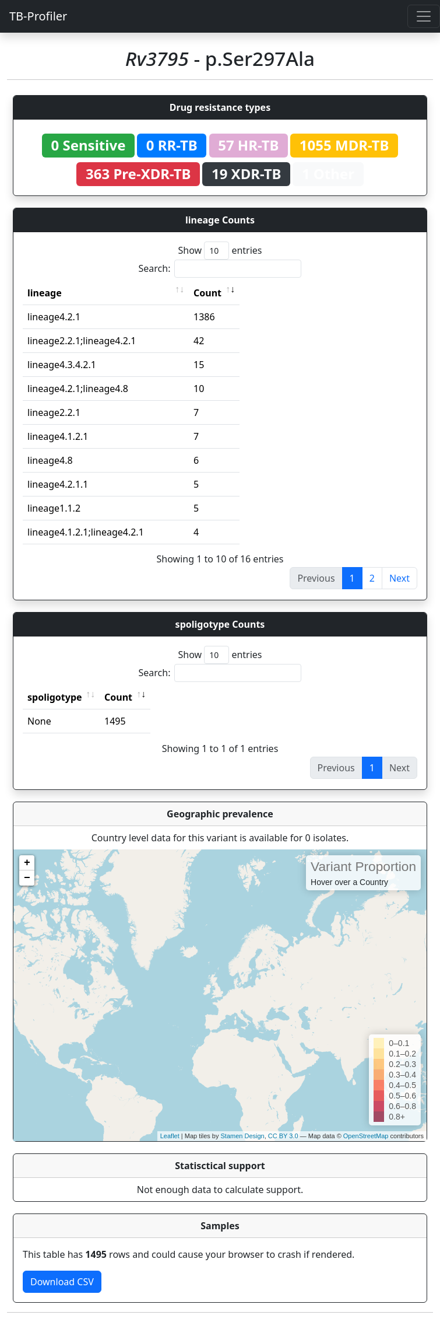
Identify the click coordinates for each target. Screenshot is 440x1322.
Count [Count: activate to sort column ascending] (207, 292)
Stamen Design (242, 1135)
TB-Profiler (38, 16)
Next (399, 578)
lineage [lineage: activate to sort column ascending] (44, 292)
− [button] (27, 878)
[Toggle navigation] (423, 16)
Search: (220, 269)
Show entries (220, 251)
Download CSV (62, 1281)
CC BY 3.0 (283, 1135)
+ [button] (27, 863)
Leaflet (169, 1135)
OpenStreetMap (366, 1135)
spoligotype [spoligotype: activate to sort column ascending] (54, 697)
